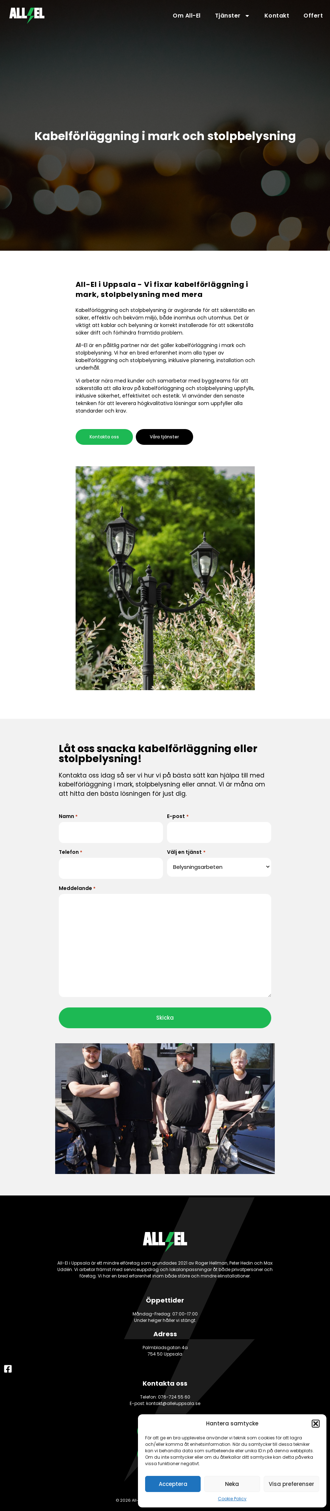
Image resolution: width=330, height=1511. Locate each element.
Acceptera (173, 1484)
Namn (68, 816)
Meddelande (77, 886)
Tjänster (232, 15)
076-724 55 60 (174, 1394)
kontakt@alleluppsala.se (173, 1400)
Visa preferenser (291, 1484)
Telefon (70, 851)
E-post (177, 816)
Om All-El (187, 15)
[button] (315, 1423)
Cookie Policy (232, 1499)
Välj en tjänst (186, 851)
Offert (313, 15)
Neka (232, 1484)
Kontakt (277, 15)
